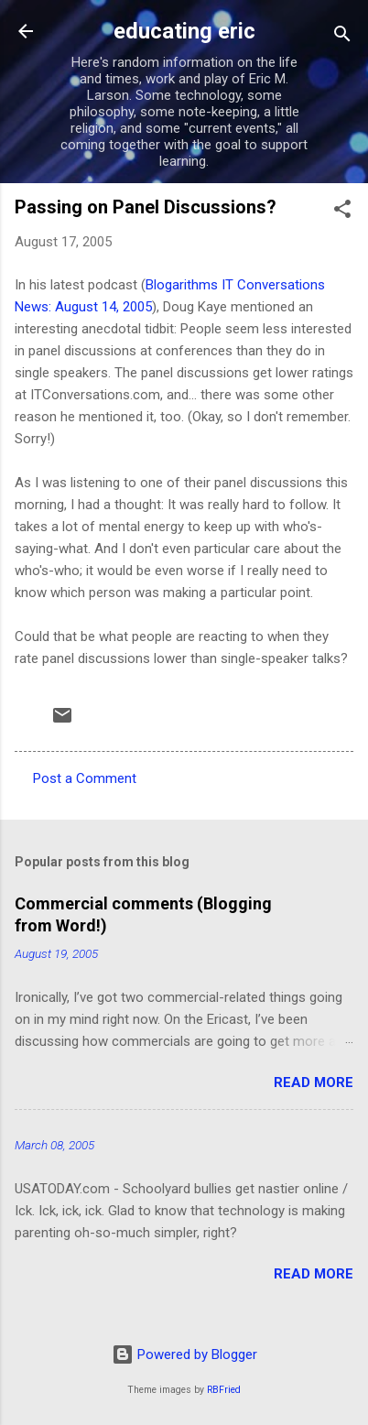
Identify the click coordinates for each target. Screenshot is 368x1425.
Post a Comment (84, 778)
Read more (313, 1082)
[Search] (342, 37)
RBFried (224, 1390)
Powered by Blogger (184, 1354)
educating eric (184, 31)
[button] (342, 212)
